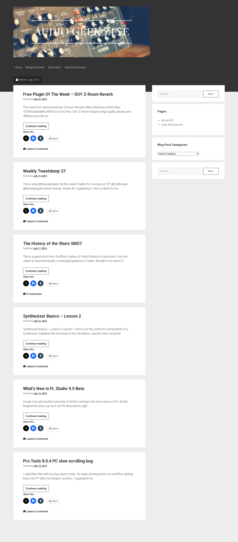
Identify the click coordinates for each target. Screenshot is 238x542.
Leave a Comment (37, 147)
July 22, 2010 (40, 98)
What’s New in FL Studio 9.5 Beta (60, 387)
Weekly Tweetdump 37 (49, 170)
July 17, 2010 (40, 247)
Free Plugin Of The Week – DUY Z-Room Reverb (78, 93)
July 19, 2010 (40, 175)
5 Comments (34, 292)
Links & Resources (80, 67)
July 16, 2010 (40, 320)
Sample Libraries (36, 67)
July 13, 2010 (40, 392)
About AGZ (58, 67)
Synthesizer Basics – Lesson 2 (58, 315)
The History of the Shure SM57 (58, 242)
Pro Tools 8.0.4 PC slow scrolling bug (66, 460)
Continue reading (37, 125)
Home (18, 67)
